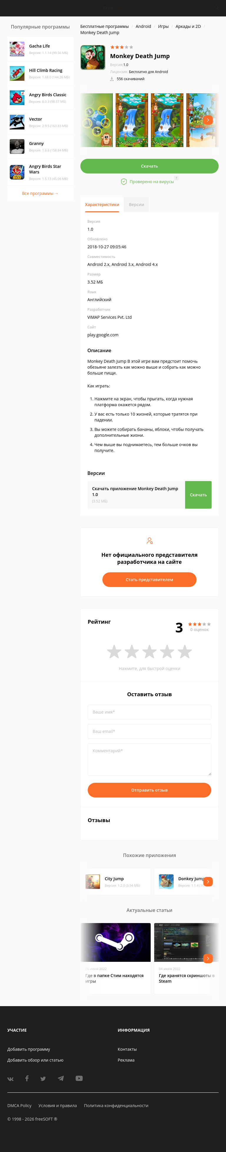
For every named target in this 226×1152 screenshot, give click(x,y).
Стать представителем (149, 579)
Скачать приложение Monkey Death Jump (135, 491)
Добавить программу (28, 1049)
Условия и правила (58, 1105)
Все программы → (40, 193)
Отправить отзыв (149, 790)
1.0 (119, 64)
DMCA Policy (19, 1105)
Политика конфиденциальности (116, 1105)
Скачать (149, 166)
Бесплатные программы (104, 26)
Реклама (126, 1060)
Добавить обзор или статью (35, 1060)
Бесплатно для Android (148, 71)
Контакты (127, 1049)
